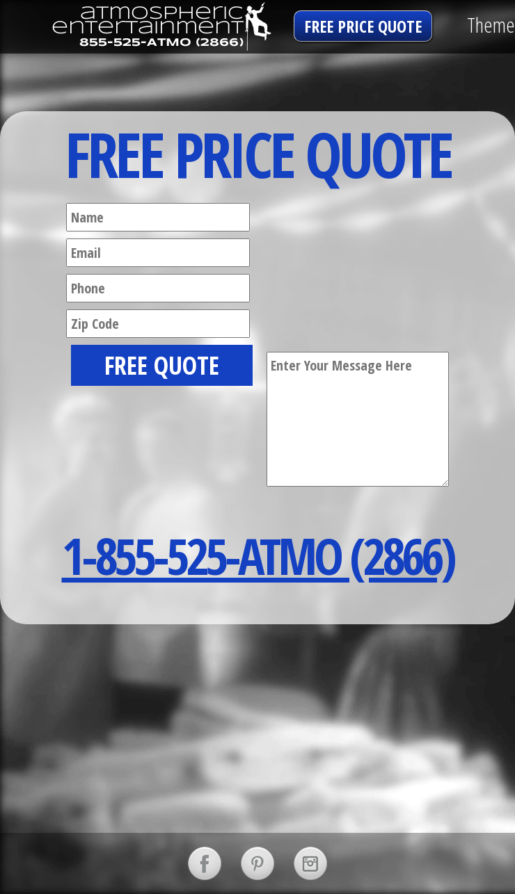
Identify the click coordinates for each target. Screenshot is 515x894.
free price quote (363, 26)
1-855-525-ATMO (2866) (258, 555)
